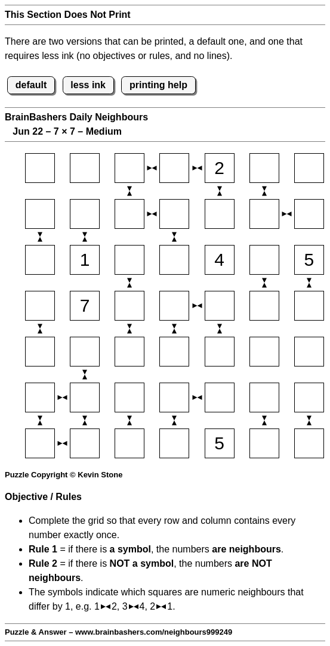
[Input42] (85, 306)
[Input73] (129, 443)
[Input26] (264, 214)
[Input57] (309, 352)
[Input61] (40, 397)
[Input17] (309, 168)
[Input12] (85, 168)
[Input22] (85, 214)
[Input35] (220, 260)
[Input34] (174, 260)
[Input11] (40, 168)
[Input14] (174, 168)
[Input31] (40, 260)
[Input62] (85, 397)
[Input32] (85, 260)
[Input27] (309, 214)
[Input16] (264, 168)
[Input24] (174, 214)
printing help (158, 85)
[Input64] (174, 397)
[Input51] (40, 352)
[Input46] (264, 306)
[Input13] (129, 168)
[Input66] (264, 397)
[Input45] (220, 306)
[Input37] (309, 260)
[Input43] (129, 306)
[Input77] (309, 443)
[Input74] (174, 443)
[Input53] (129, 352)
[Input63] (129, 397)
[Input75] (220, 443)
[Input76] (264, 443)
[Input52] (85, 352)
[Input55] (220, 352)
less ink (88, 85)
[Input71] (40, 443)
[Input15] (220, 168)
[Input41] (40, 306)
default (31, 85)
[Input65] (220, 397)
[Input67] (309, 397)
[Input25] (220, 214)
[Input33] (129, 260)
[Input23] (129, 214)
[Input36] (264, 260)
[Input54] (174, 352)
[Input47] (309, 306)
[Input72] (85, 443)
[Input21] (40, 214)
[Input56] (264, 352)
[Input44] (174, 306)
